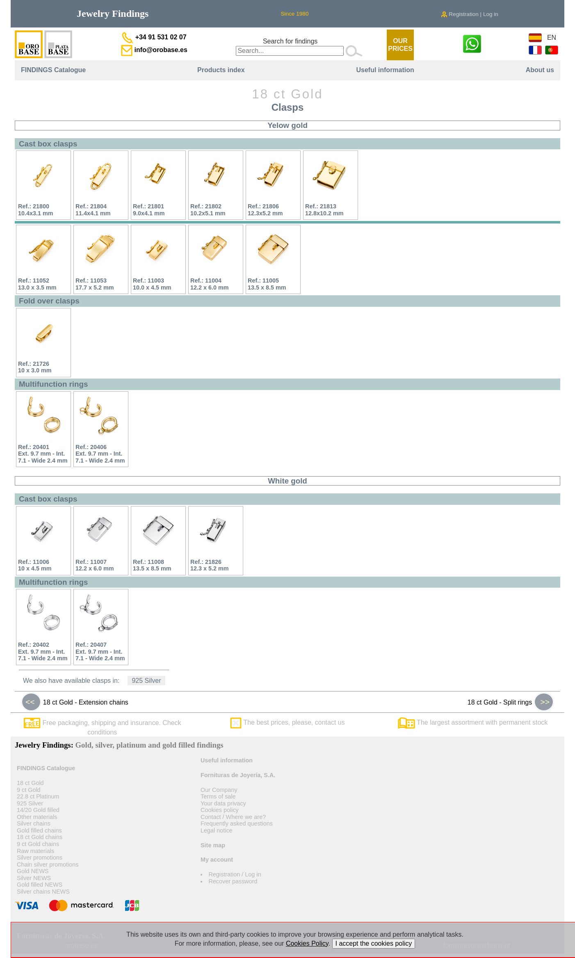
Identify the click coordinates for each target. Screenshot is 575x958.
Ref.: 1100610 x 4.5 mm (35, 565)
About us (540, 69)
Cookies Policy (307, 943)
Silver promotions (39, 857)
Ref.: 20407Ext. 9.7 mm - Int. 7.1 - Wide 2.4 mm (100, 651)
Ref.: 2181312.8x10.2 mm (324, 210)
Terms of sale (218, 796)
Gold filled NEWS (39, 884)
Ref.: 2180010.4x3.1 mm (35, 210)
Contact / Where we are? (233, 817)
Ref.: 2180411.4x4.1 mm (93, 210)
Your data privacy (223, 803)
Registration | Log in (469, 14)
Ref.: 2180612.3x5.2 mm (265, 210)
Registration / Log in (234, 874)
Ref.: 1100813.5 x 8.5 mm (152, 565)
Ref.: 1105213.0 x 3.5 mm (37, 284)
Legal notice (217, 830)
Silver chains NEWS (43, 891)
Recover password (232, 881)
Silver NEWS (34, 878)
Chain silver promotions (47, 864)
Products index (221, 69)
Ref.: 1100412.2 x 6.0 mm (209, 284)
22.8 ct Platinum (38, 796)
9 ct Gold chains (38, 844)
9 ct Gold (29, 790)
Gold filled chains (39, 830)
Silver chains (33, 823)
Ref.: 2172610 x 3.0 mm (35, 367)
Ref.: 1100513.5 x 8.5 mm (267, 284)
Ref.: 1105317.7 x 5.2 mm (94, 284)
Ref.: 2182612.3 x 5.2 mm (209, 565)
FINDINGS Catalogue (53, 69)
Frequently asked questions (237, 823)
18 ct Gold (30, 783)
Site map (213, 845)
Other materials (37, 817)
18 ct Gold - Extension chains (74, 702)
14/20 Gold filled (38, 810)
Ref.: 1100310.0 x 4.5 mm (152, 284)
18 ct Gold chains (39, 837)
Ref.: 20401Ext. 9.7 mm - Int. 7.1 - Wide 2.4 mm (43, 454)
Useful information (385, 69)
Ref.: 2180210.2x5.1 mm (208, 210)
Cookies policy (220, 810)
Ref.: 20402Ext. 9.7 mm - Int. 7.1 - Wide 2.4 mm (43, 651)
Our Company (219, 790)
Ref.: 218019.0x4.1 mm (149, 210)
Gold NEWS (33, 871)
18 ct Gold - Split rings (511, 702)
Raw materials (35, 851)
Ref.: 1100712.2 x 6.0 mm (94, 565)
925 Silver (146, 680)
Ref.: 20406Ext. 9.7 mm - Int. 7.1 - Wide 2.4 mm (100, 454)
